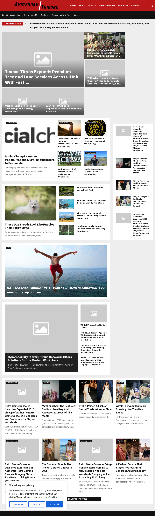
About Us (34, 15)
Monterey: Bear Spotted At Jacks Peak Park (91, 156)
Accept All (54, 504)
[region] (36, 495)
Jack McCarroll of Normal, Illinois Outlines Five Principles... (67, 141)
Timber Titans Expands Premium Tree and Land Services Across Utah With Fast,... (38, 72)
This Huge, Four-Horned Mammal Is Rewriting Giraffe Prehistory (91, 183)
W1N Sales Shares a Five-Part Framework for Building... (94, 109)
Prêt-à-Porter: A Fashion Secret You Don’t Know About (141, 152)
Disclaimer (45, 15)
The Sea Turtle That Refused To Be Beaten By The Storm (91, 169)
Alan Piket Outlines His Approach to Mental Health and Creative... (133, 76)
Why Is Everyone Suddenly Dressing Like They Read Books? (141, 169)
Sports (92, 5)
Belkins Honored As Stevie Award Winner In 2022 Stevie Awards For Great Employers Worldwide (93, 328)
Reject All (37, 504)
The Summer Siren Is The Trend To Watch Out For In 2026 (57, 435)
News (82, 5)
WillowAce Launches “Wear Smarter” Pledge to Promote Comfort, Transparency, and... (133, 49)
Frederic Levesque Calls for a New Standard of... (93, 139)
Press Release (107, 5)
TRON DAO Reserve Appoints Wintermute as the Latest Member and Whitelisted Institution (94, 304)
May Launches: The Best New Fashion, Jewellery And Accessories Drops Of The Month (140, 133)
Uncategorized (12, 350)
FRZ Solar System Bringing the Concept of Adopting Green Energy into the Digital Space (93, 316)
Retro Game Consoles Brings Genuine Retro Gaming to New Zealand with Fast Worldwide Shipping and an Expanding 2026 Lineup (95, 439)
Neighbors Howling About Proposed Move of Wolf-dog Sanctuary (91, 196)
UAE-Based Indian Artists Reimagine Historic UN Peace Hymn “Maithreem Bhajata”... (94, 49)
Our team (77, 15)
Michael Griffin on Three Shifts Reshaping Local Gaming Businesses (94, 76)
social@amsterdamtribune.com (78, 501)
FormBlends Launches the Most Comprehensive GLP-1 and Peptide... (69, 110)
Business (123, 5)
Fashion (135, 5)
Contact (55, 15)
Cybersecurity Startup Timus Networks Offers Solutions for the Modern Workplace (40, 326)
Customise (18, 504)
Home (73, 5)
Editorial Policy (65, 15)
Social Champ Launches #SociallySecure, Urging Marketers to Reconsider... (30, 128)
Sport (9, 215)
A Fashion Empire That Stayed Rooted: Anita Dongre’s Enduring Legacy (131, 435)
